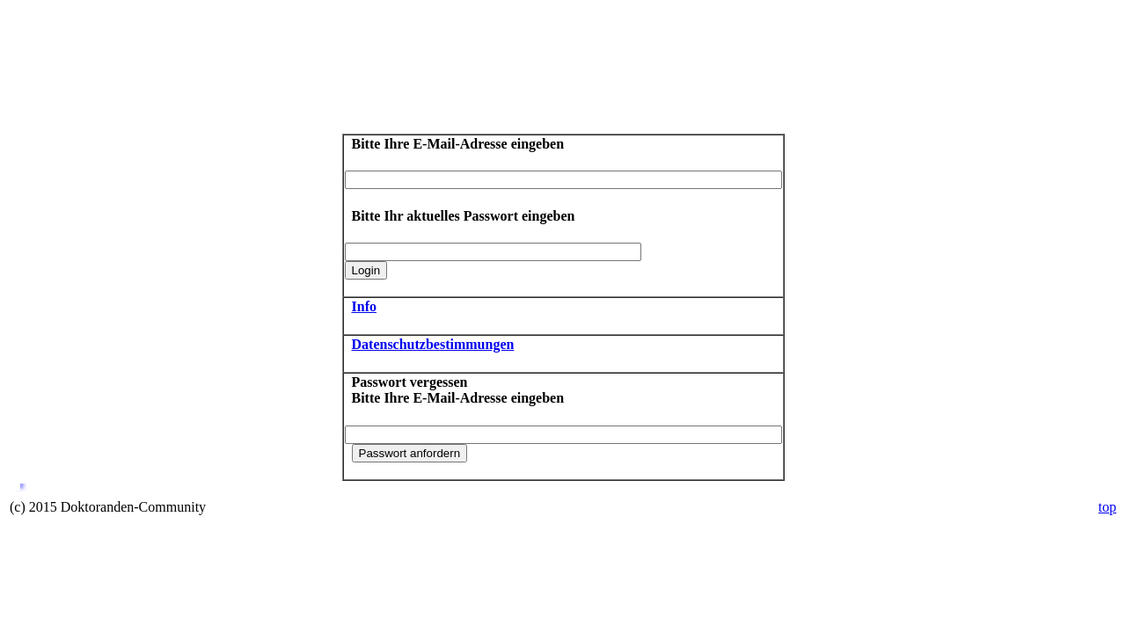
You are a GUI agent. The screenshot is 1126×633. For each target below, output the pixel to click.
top (1107, 506)
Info (364, 306)
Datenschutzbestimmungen (433, 344)
